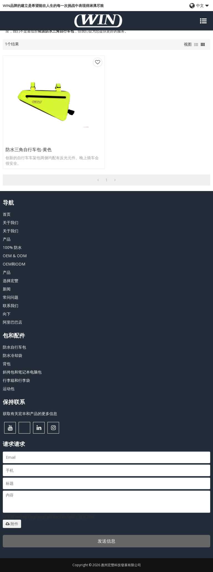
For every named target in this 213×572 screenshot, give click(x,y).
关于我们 (10, 222)
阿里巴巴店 (12, 322)
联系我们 (10, 305)
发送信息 (106, 541)
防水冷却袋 (12, 355)
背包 (7, 363)
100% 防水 (12, 247)
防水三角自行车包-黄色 (29, 149)
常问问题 (10, 297)
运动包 (8, 388)
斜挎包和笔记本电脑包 (22, 372)
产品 (7, 239)
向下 (7, 313)
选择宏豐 (10, 280)
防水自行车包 (14, 347)
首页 (7, 214)
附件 (12, 524)
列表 (196, 44)
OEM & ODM (15, 255)
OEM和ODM (14, 264)
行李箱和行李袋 (16, 380)
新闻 (7, 289)
